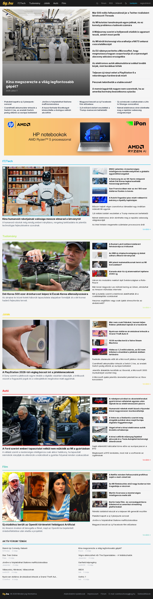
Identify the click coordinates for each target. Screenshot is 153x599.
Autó (55, 3)
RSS (111, 3)
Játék (47, 3)
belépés (133, 3)
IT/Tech (22, 3)
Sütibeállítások (144, 594)
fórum (103, 3)
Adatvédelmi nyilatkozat (74, 594)
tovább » (147, 229)
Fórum (103, 594)
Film (64, 3)
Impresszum (92, 594)
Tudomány (34, 3)
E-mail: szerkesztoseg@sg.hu (122, 594)
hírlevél (119, 3)
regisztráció (145, 3)
